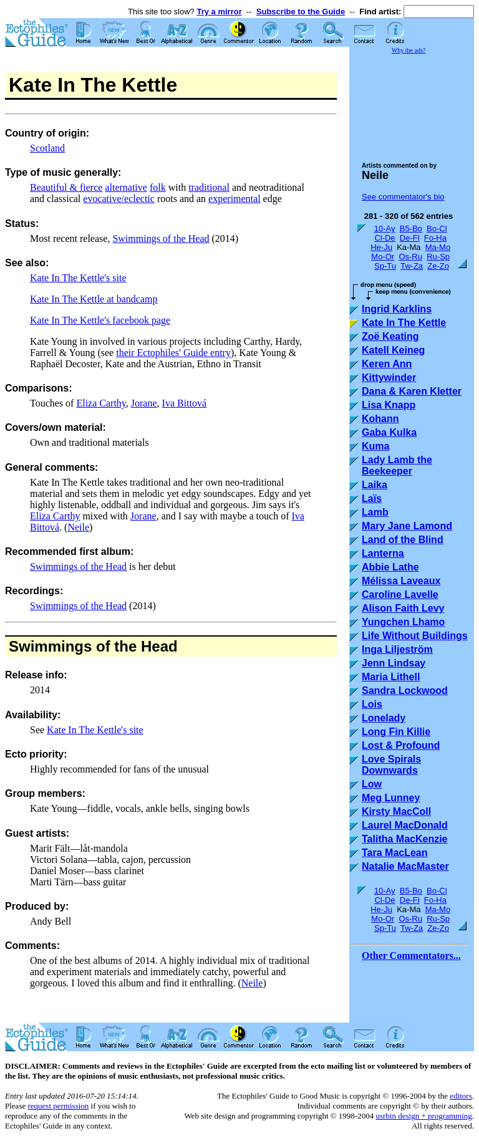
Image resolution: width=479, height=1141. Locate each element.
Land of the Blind (402, 539)
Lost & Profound (401, 745)
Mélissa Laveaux (401, 580)
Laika (374, 484)
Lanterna (383, 553)
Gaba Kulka (389, 432)
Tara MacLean (395, 852)
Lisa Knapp (388, 405)
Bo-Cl (437, 228)
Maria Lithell (391, 677)
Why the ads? (408, 50)
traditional (209, 187)
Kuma (375, 446)
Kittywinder (389, 377)
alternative (126, 187)
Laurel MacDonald (405, 825)
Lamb (375, 512)
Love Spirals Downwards (391, 765)
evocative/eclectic (119, 198)
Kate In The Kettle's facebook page (100, 320)
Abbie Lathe (390, 567)
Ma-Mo (437, 247)
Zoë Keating (390, 336)
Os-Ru (410, 256)
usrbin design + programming (423, 1115)
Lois (372, 704)
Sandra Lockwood (405, 690)
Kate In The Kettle (404, 322)
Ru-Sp (438, 256)
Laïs (372, 498)
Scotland (47, 148)
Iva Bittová (184, 403)
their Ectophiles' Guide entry (173, 352)
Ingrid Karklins (397, 309)
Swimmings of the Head (160, 238)
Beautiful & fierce (66, 187)
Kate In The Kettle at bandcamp (94, 299)
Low (372, 784)
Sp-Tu (385, 266)
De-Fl (410, 238)
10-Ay (384, 228)
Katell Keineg (393, 350)
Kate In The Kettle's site (78, 277)
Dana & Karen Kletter (412, 391)
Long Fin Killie (396, 731)
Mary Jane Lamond (407, 526)
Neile (78, 527)
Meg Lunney (391, 797)
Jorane (144, 403)
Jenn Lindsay (393, 663)
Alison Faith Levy (403, 608)
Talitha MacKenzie (405, 839)
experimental (234, 198)
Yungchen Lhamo (403, 622)
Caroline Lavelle (400, 594)
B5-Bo (411, 228)
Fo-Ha (435, 238)
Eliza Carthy (100, 403)
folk (158, 187)
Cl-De (384, 238)
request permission (58, 1105)
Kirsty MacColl (396, 811)
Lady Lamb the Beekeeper (397, 465)
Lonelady (383, 718)
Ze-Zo (438, 266)
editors (461, 1095)
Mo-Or (382, 256)
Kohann (380, 418)
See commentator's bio (403, 196)
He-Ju (381, 247)
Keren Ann (387, 364)
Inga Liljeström (397, 649)
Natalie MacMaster (405, 866)
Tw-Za (411, 266)
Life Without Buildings (415, 635)
